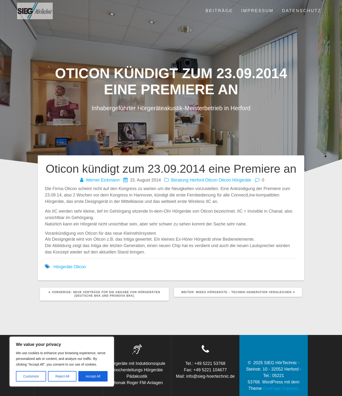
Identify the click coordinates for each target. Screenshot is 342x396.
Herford (197, 180)
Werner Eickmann (103, 180)
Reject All (62, 376)
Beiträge (219, 10)
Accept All (93, 376)
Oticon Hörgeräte (234, 180)
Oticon (211, 180)
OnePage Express (280, 388)
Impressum (257, 10)
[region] (62, 361)
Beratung (179, 180)
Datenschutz (301, 10)
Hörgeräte (62, 266)
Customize (31, 376)
